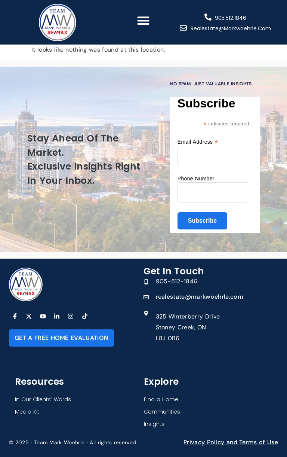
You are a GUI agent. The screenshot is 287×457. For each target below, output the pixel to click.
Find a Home (161, 399)
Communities (162, 411)
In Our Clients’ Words (43, 399)
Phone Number (196, 178)
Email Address (198, 141)
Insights (154, 424)
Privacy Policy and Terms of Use (230, 442)
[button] (144, 20)
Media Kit (27, 411)
